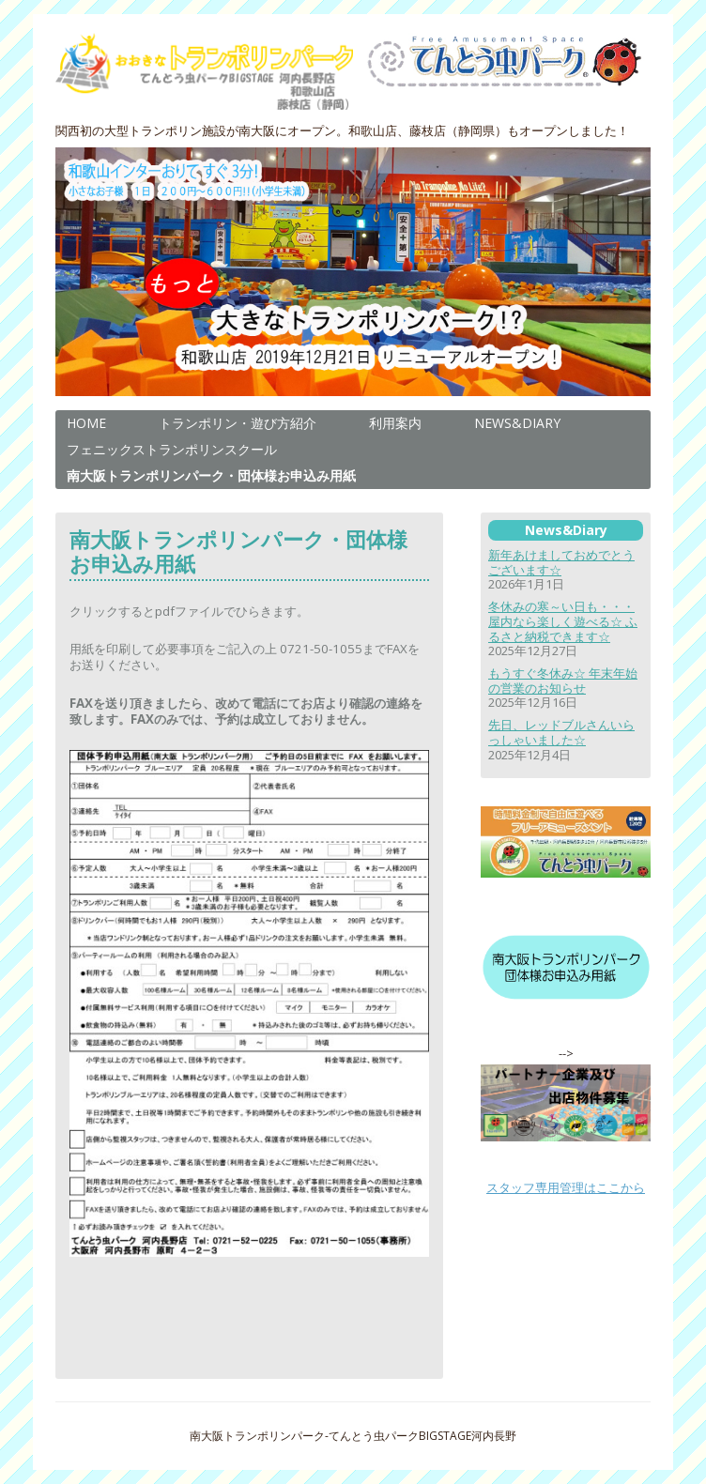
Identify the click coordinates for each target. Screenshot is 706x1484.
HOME (86, 423)
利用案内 (395, 423)
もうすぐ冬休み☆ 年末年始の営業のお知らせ (562, 680)
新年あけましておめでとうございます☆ (561, 562)
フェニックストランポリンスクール (172, 449)
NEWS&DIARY (517, 423)
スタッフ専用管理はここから (565, 1187)
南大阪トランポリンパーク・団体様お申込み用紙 (211, 475)
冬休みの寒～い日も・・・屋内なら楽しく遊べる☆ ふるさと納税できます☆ (562, 621)
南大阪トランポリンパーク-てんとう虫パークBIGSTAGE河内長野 (353, 1436)
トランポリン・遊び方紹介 (237, 423)
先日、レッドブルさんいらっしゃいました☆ (561, 732)
